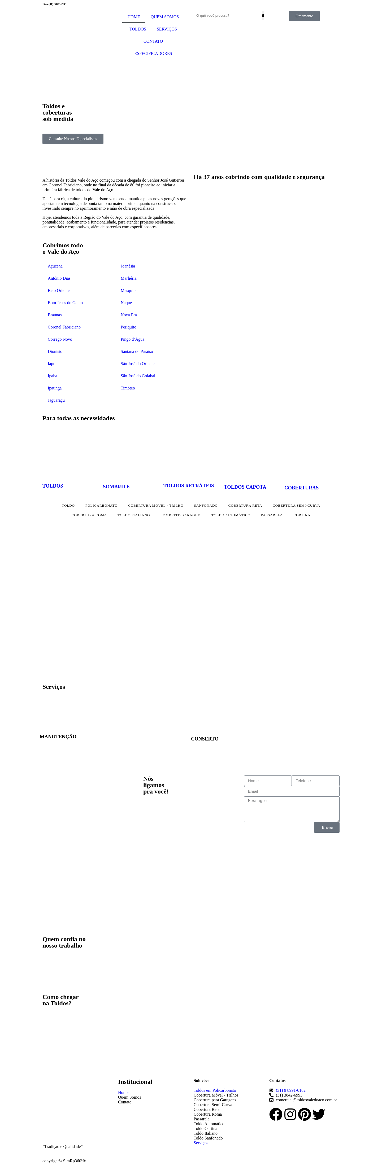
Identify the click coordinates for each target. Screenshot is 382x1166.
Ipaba (52, 376)
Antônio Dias (59, 278)
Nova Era (129, 315)
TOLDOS (137, 29)
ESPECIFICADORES (153, 53)
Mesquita (129, 290)
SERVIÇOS (167, 29)
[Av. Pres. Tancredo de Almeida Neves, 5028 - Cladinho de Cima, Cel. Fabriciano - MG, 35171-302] (267, 1033)
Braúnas (55, 315)
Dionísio (55, 351)
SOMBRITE (116, 486)
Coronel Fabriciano (64, 327)
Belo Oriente (59, 290)
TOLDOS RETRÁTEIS (188, 485)
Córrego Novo (60, 339)
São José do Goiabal (138, 376)
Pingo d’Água (132, 339)
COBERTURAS (301, 487)
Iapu (51, 363)
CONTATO (153, 41)
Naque (126, 302)
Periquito (128, 327)
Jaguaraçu (56, 400)
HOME (134, 17)
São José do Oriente (138, 363)
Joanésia (128, 266)
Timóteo (128, 388)
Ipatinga (55, 388)
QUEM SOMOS (165, 17)
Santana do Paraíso (137, 351)
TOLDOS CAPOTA (245, 487)
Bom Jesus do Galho (65, 302)
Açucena (55, 266)
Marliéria (129, 278)
